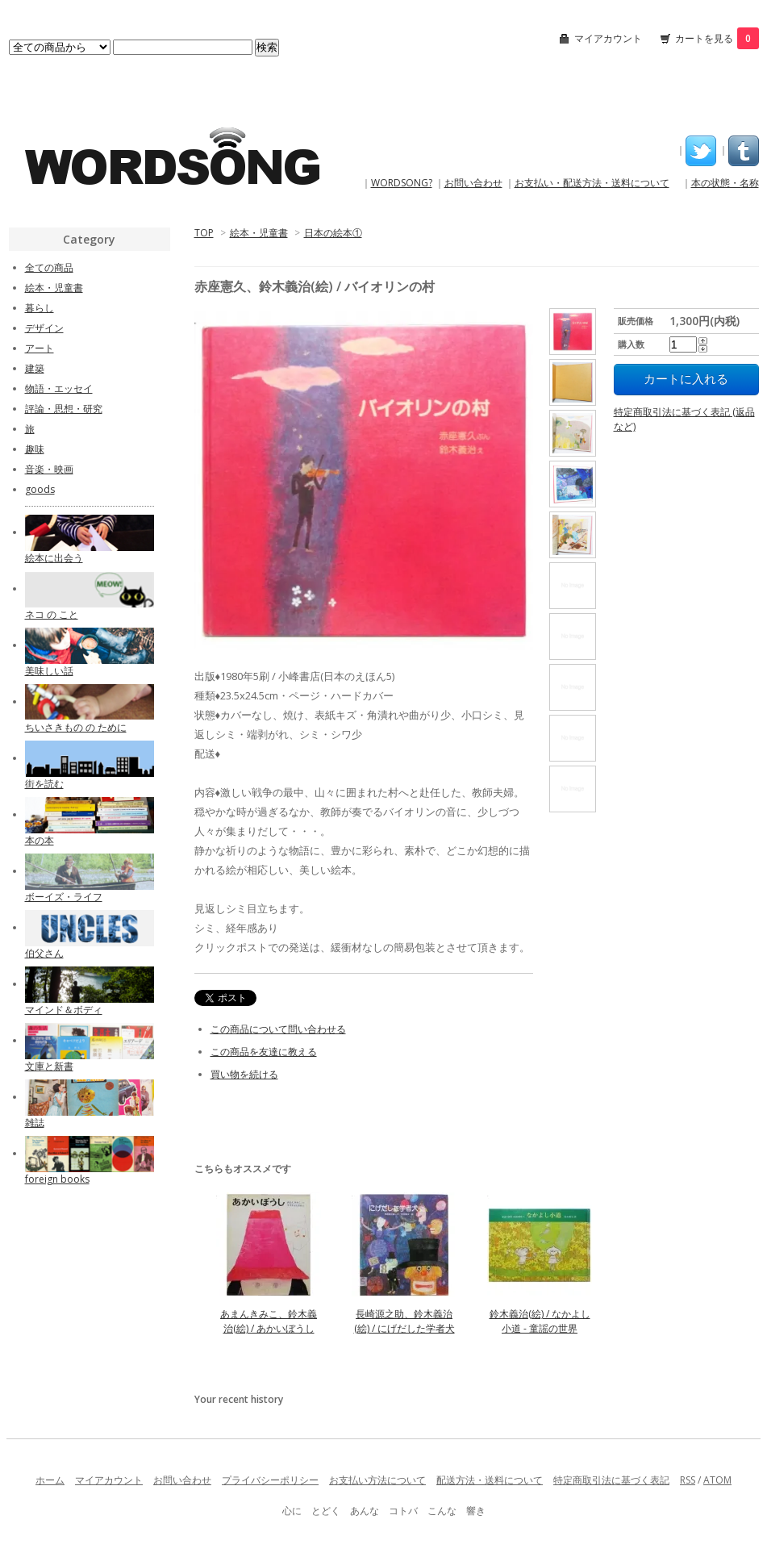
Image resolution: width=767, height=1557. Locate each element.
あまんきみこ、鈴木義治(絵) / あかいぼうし (268, 1321)
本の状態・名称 (725, 183)
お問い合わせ (473, 183)
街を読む (44, 784)
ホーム (50, 1480)
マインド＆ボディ (63, 1009)
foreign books (57, 1179)
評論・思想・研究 (63, 408)
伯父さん (44, 953)
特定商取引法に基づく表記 (611, 1480)
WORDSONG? (401, 183)
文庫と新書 (49, 1066)
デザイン (44, 328)
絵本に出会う (54, 558)
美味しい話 (49, 671)
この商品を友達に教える (264, 1051)
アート (39, 348)
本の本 (39, 840)
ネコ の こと (51, 614)
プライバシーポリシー (270, 1480)
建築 (34, 368)
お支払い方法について (377, 1480)
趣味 (34, 449)
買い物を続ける (244, 1074)
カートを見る (717, 38)
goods (40, 489)
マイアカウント (608, 38)
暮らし (39, 308)
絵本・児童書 (259, 233)
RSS (687, 1480)
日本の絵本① (333, 233)
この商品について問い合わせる (278, 1029)
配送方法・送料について (489, 1480)
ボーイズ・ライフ (63, 897)
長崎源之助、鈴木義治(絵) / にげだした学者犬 (404, 1321)
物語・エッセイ (59, 388)
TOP (204, 233)
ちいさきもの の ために (76, 727)
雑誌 (34, 1122)
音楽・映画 (49, 469)
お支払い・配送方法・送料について (592, 183)
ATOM (717, 1480)
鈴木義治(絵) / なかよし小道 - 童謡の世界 (540, 1321)
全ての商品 (49, 267)
